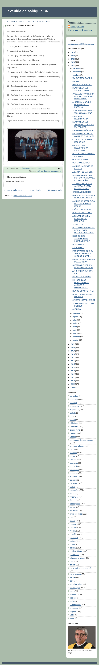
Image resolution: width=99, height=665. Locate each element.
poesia (72, 544)
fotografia (73, 497)
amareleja (74, 399)
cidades (73, 433)
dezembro (77, 68)
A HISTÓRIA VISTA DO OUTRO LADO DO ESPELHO (81, 104)
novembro (77, 72)
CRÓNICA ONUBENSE (81, 192)
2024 (73, 59)
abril (75, 330)
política (73, 548)
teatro (72, 591)
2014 (73, 367)
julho (75, 320)
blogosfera (74, 426)
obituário (73, 534)
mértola (73, 527)
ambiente (73, 403)
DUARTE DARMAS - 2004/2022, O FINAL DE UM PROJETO (83, 124)
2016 (73, 361)
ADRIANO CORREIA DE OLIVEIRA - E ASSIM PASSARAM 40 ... (82, 186)
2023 (73, 62)
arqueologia (74, 406)
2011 (73, 377)
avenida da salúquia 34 (28, 11)
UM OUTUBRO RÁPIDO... (82, 78)
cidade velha (75, 430)
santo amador (75, 574)
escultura (73, 483)
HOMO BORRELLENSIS (82, 213)
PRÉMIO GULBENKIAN (82, 209)
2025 (73, 56)
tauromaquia (75, 588)
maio (75, 327)
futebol (72, 500)
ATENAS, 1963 (78, 224)
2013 (73, 371)
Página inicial (35, 190)
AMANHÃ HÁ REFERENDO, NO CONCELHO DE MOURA (83, 203)
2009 (73, 384)
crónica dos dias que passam (49, 171)
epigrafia (73, 480)
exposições (74, 490)
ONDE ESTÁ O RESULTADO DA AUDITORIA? (80, 147)
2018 (73, 354)
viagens (73, 611)
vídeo (72, 618)
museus (73, 524)
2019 (73, 351)
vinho (72, 615)
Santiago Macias (77, 27)
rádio (72, 561)
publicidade (74, 555)
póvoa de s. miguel (77, 558)
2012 (73, 374)
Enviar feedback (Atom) (23, 196)
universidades (75, 605)
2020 (73, 347)
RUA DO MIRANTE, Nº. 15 (83, 291)
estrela (72, 487)
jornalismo (74, 510)
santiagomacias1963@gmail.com (81, 44)
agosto (76, 317)
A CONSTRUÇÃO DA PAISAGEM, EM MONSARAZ (81, 218)
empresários (75, 476)
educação (74, 466)
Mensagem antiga (55, 190)
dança (72, 449)
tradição (73, 598)
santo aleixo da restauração (81, 568)
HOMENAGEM (78, 244)
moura (72, 521)
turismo (73, 601)
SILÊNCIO (76, 309)
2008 (73, 387)
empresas (74, 473)
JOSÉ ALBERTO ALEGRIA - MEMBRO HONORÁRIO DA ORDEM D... (83, 96)
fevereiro (76, 337)
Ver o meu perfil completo (81, 30)
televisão (73, 594)
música (73, 531)
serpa (72, 581)
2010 (73, 381)
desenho (73, 453)
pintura (72, 541)
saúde (72, 577)
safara (72, 565)
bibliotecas (74, 423)
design (72, 456)
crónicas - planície (77, 446)
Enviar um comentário (15, 181)
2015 (73, 364)
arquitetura (74, 409)
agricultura (74, 396)
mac (71, 517)
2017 (73, 357)
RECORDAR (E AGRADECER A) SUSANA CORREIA (81, 238)
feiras (72, 493)
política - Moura (76, 551)
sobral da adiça (76, 584)
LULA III (75, 81)
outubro (76, 75)
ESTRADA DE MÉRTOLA (82, 130)
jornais (72, 507)
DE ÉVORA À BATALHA (82, 85)
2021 (73, 344)
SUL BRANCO (78, 248)
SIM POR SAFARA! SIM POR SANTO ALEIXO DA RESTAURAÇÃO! (83, 177)
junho (75, 323)
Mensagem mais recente (13, 190)
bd (71, 416)
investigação (75, 504)
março (75, 333)
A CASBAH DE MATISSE (82, 172)
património (74, 538)
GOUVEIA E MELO (80, 159)
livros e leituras (76, 514)
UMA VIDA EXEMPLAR (81, 163)
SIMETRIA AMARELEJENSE (84, 300)
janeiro (76, 340)
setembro (77, 313)
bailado (73, 413)
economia (74, 463)
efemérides (74, 470)
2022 (73, 65)
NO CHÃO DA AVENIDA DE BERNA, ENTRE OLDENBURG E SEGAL (83, 230)
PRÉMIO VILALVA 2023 (81, 277)
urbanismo (74, 608)
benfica (73, 420)
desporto (73, 459)
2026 (73, 52)
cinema (73, 437)
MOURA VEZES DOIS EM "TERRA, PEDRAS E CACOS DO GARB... (82, 253)
